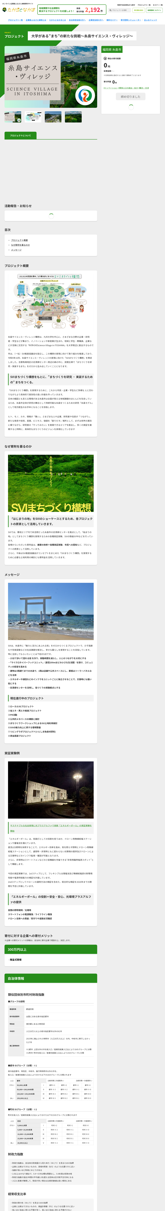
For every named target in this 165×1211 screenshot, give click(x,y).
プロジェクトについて (20, 135)
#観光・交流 (144, 87)
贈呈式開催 (16, 959)
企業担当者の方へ (96, 20)
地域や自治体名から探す (126, 5)
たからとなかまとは (57, 20)
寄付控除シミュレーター (131, 20)
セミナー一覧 (158, 5)
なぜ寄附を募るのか (20, 244)
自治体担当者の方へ (77, 20)
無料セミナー (112, 20)
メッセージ (16, 249)
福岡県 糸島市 (112, 49)
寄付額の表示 (138, 10)
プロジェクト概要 (19, 240)
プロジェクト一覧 (144, 5)
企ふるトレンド (150, 20)
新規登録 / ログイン (154, 10)
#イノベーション (111, 87)
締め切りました (130, 96)
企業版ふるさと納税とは (36, 20)
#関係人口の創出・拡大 (128, 87)
